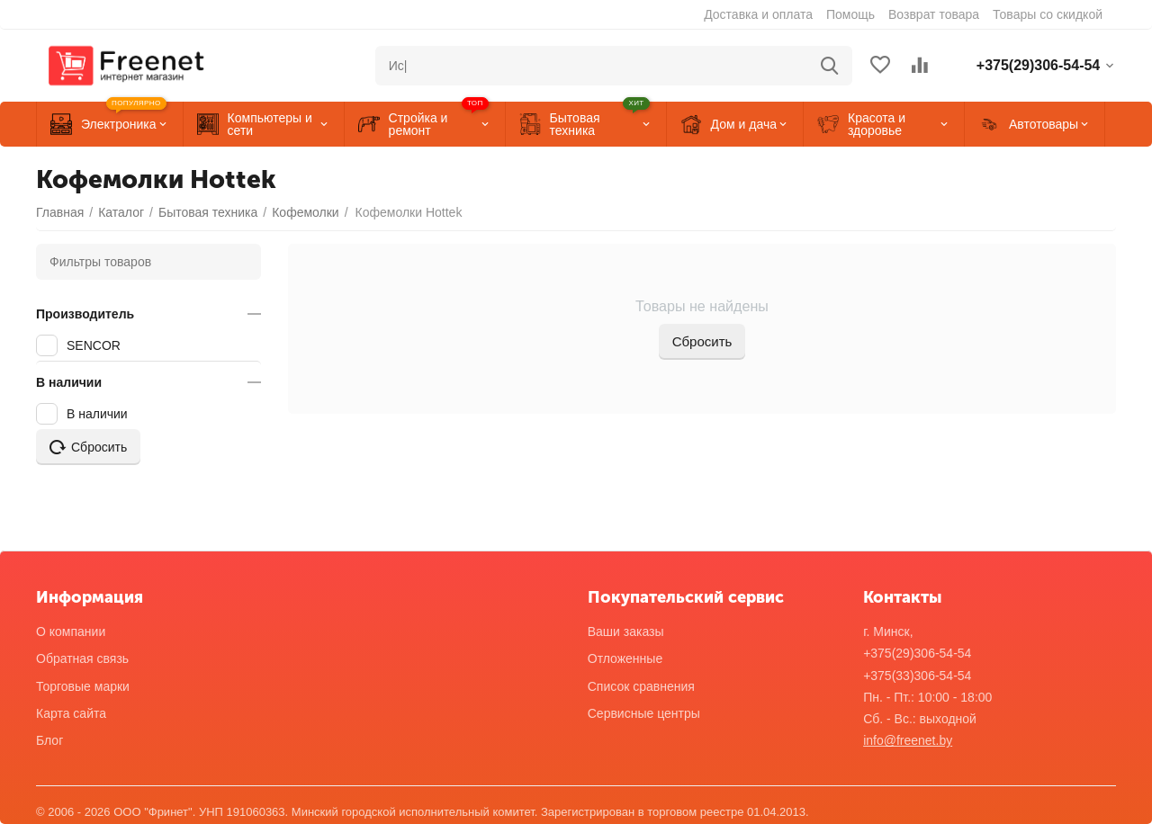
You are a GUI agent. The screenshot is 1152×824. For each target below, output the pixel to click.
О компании (70, 631)
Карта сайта (71, 713)
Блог (49, 740)
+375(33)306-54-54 (917, 675)
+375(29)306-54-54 (917, 653)
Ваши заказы (626, 631)
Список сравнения (641, 686)
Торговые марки (83, 686)
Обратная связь (82, 658)
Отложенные (625, 658)
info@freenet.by (907, 740)
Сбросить (702, 341)
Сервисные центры (644, 713)
